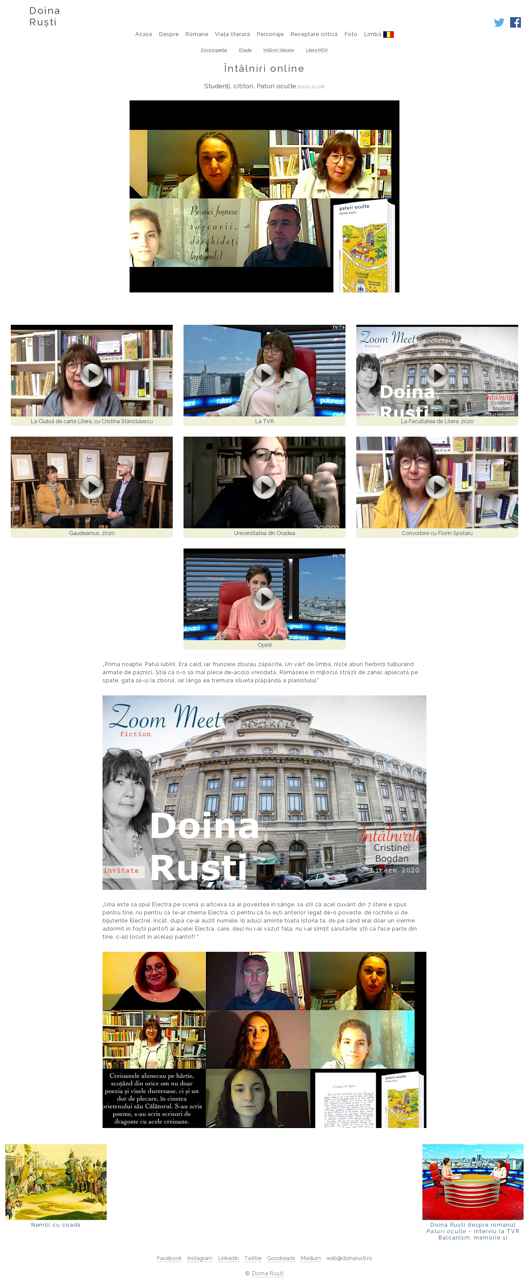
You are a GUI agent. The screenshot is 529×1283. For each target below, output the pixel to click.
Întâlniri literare (278, 50)
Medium (311, 1258)
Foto (351, 34)
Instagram (200, 1258)
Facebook (169, 1258)
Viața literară (232, 34)
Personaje (270, 34)
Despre (169, 34)
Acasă (143, 34)
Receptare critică (314, 34)
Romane (196, 34)
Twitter (253, 1258)
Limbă (378, 34)
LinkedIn (228, 1258)
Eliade (245, 50)
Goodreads (281, 1258)
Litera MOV (317, 50)
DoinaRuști (44, 16)
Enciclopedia (214, 50)
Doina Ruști (268, 1273)
